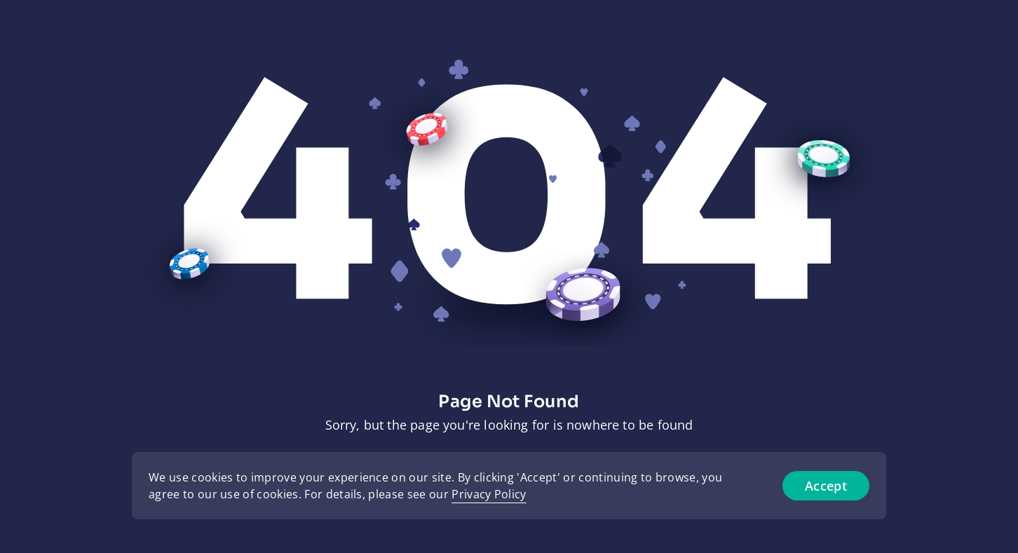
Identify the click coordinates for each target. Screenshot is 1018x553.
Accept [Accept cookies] (826, 485)
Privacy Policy (489, 494)
